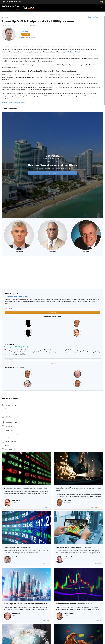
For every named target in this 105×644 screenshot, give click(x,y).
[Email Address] (52, 309)
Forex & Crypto (9, 430)
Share (88, 17)
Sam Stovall (16, 500)
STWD (48, 620)
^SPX (48, 564)
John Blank (16, 557)
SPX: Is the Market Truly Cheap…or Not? (17, 547)
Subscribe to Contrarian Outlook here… (14, 102)
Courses (7, 416)
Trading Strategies (10, 449)
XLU (94, 59)
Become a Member (12, 1)
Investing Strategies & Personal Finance (16, 438)
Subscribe (52, 312)
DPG (35, 25)
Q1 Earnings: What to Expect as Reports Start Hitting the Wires (25, 488)
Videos (7, 413)
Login (3, 1)
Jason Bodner (19, 251)
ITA (98, 507)
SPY (100, 507)
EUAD (96, 507)
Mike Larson (68, 500)
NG (9, 80)
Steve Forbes (85, 251)
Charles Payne (52, 251)
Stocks (7, 445)
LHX (100, 564)
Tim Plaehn (16, 613)
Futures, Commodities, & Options (14, 434)
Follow (25, 34)
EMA (76, 77)
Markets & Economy (10, 441)
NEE (62, 75)
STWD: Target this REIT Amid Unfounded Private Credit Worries (26, 604)
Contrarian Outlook (74, 52)
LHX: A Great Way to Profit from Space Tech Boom (73, 547)
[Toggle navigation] (101, 7)
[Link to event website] (52, 165)
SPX (48, 507)
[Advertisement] (52, 271)
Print (95, 17)
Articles (7, 409)
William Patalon (69, 557)
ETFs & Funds (8, 426)
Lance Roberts (69, 613)
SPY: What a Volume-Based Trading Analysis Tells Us (74, 604)
